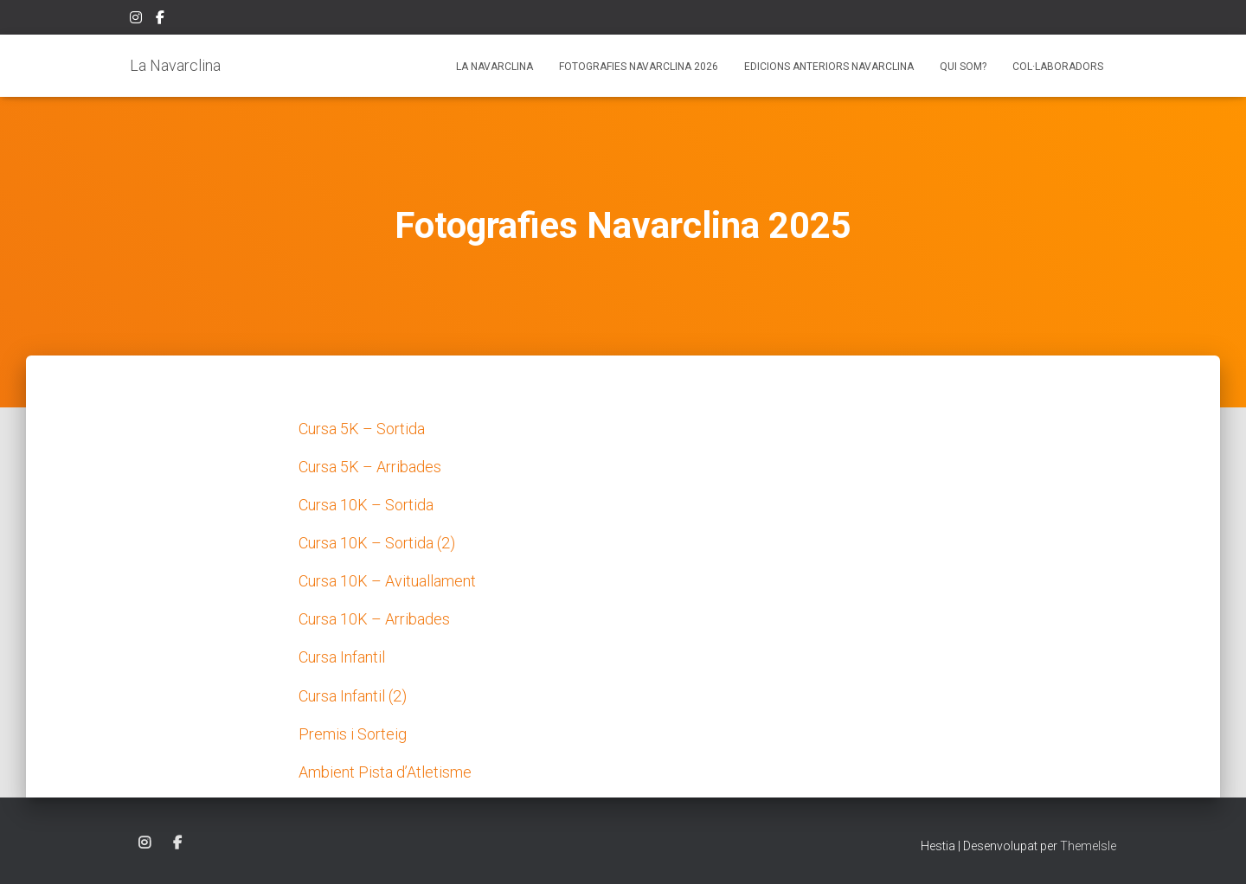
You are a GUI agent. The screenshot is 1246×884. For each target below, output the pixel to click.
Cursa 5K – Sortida (362, 429)
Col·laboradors (1057, 67)
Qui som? (963, 67)
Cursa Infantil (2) (353, 696)
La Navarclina (494, 67)
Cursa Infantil (342, 657)
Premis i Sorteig (353, 734)
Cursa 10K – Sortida (366, 505)
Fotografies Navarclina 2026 (638, 67)
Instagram (137, 20)
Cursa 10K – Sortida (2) (377, 543)
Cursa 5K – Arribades (370, 467)
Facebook (161, 20)
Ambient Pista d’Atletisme (385, 772)
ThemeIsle (1088, 846)
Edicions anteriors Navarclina (829, 67)
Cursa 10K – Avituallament (387, 581)
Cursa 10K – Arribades (374, 619)
